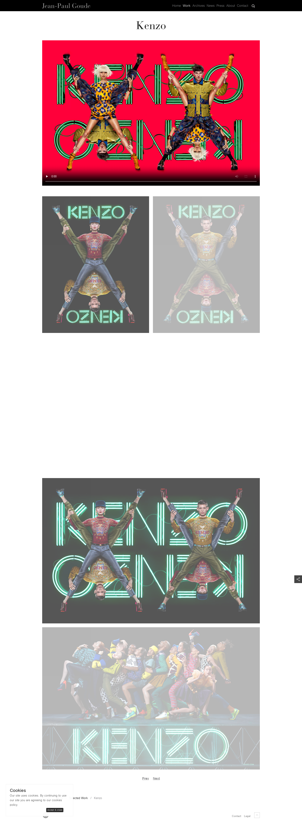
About (230, 6)
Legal (247, 816)
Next (156, 778)
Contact (242, 6)
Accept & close (54, 810)
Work (186, 6)
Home (176, 6)
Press (220, 6)
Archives (198, 6)
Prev (145, 778)
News (211, 6)
